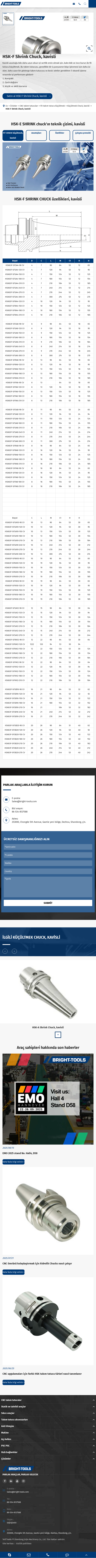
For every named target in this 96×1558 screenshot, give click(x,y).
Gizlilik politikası (24, 1543)
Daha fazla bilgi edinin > (13, 1162)
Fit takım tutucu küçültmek (52, 108)
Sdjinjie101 (11, 1523)
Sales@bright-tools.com (18, 1492)
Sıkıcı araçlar (7, 1413)
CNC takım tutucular (29, 108)
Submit (48, 902)
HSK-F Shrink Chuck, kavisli (18, 111)
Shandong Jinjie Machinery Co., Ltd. (30, 1539)
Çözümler (6, 1458)
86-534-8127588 (14, 1502)
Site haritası (8, 1543)
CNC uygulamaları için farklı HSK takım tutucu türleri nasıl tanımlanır (42, 1373)
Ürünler (13, 108)
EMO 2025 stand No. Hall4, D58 (20, 1153)
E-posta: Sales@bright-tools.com (24, 800)
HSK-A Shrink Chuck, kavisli (48, 1029)
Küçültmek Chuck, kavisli (78, 108)
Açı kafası (6, 1439)
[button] (5, 953)
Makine (5, 1432)
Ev (7, 108)
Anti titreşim (7, 1426)
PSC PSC (5, 1445)
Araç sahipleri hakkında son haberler (48, 1047)
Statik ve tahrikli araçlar (13, 1406)
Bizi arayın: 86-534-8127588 (20, 810)
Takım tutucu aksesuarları (14, 1419)
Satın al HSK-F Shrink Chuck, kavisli (28, 96)
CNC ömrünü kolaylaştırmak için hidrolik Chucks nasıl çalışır (37, 1263)
